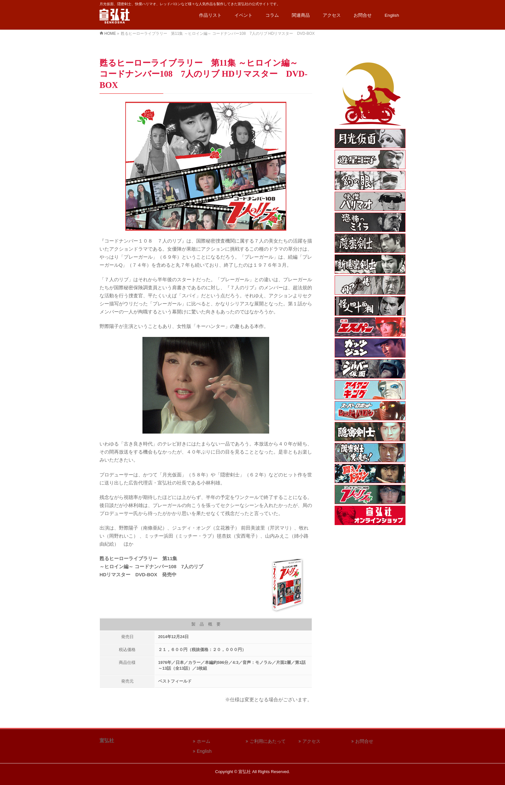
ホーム (203, 741)
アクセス (311, 741)
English (204, 751)
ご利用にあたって (268, 741)
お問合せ (364, 741)
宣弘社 (244, 771)
